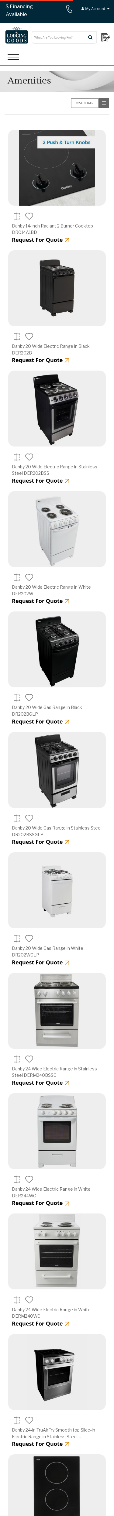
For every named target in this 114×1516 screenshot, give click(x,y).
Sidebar (85, 103)
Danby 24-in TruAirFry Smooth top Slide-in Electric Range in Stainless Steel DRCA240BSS (53, 1436)
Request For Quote (40, 239)
